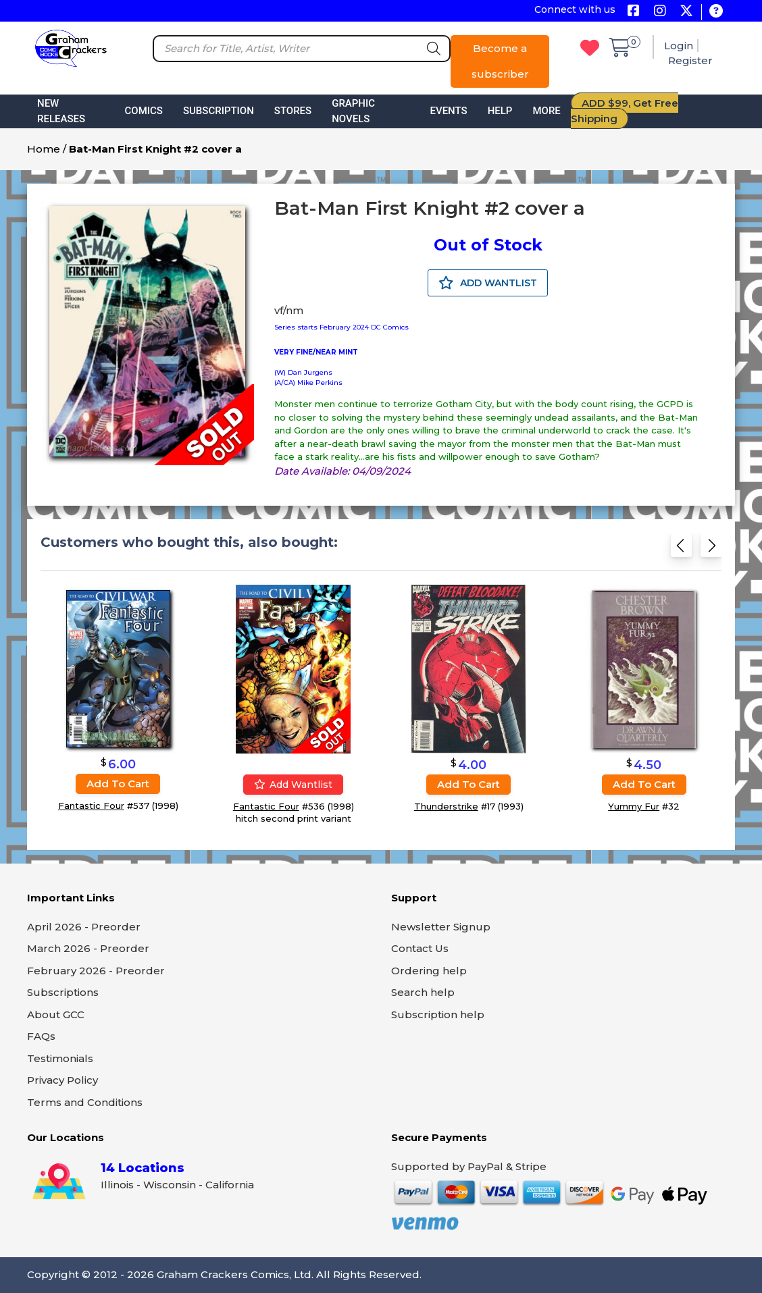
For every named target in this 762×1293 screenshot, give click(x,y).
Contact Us (420, 948)
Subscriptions (63, 992)
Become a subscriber (500, 61)
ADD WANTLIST (487, 283)
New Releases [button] (61, 111)
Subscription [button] (218, 111)
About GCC (55, 1014)
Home (43, 148)
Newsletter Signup (440, 926)
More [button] (546, 111)
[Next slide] (711, 549)
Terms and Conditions (85, 1102)
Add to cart (117, 784)
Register (690, 60)
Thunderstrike (446, 806)
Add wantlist (293, 785)
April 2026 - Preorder (84, 926)
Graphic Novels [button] (353, 111)
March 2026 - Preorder (88, 948)
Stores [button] (292, 111)
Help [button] (500, 111)
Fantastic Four (91, 806)
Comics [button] (144, 111)
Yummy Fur (633, 806)
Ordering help (429, 970)
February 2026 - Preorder (96, 970)
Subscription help (437, 1014)
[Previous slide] (681, 549)
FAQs (41, 1036)
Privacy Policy (62, 1080)
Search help (423, 992)
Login (678, 45)
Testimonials (60, 1058)
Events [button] (448, 111)
